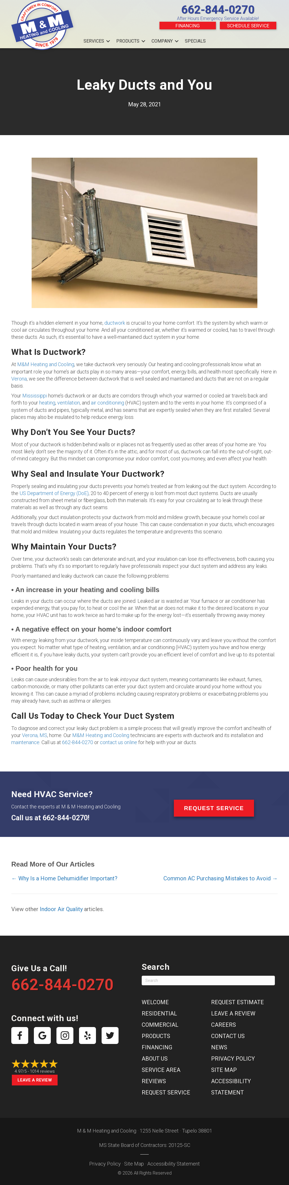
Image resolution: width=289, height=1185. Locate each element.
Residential (159, 1013)
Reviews (154, 1081)
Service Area (161, 1070)
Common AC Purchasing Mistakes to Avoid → (220, 878)
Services (94, 41)
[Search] (208, 980)
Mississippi (34, 396)
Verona (19, 379)
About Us (155, 1058)
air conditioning (107, 403)
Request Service (166, 1092)
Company (162, 41)
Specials (195, 41)
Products (127, 41)
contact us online (118, 742)
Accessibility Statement (173, 1164)
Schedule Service (248, 25)
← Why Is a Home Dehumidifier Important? (64, 878)
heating (47, 403)
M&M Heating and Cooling (45, 364)
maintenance (25, 742)
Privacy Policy (233, 1058)
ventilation (68, 403)
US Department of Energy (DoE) (54, 493)
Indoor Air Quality (61, 909)
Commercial (160, 1024)
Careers (223, 1024)
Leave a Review (34, 1080)
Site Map (224, 1070)
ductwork (114, 323)
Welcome (155, 1002)
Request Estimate (237, 1002)
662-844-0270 (218, 9)
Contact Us (228, 1036)
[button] (108, 41)
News (219, 1047)
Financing (188, 25)
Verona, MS (34, 735)
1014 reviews (42, 1071)
